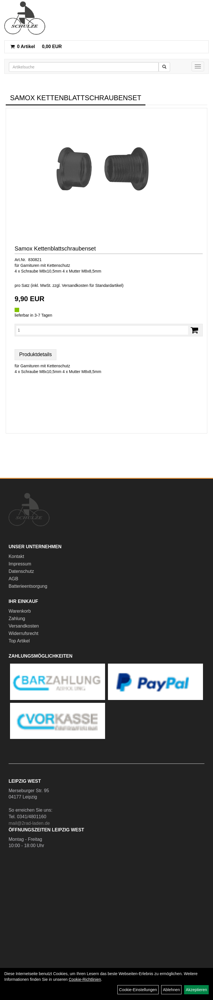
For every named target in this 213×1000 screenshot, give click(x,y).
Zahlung (17, 618)
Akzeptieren (196, 989)
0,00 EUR (36, 46)
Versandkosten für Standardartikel (92, 285)
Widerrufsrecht (23, 633)
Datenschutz (21, 571)
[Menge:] (102, 330)
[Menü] (198, 66)
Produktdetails (35, 354)
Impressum (20, 563)
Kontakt (16, 556)
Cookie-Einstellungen (138, 989)
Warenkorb (20, 611)
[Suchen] (164, 67)
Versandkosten (24, 626)
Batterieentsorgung (28, 586)
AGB (13, 578)
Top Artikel (19, 640)
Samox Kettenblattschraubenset (55, 248)
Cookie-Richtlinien (85, 979)
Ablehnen (171, 989)
